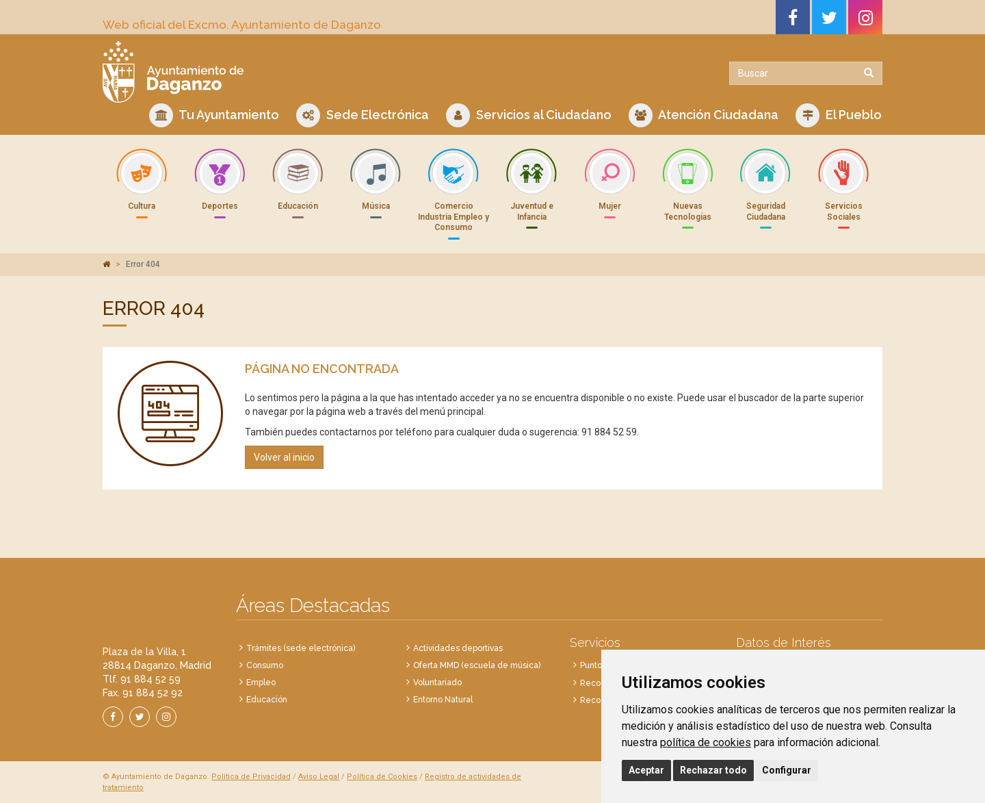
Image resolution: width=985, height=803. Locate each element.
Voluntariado (437, 682)
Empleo (261, 682)
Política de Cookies (382, 776)
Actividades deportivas (458, 648)
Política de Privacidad (251, 776)
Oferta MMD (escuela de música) (476, 665)
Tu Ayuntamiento (214, 115)
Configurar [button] (786, 770)
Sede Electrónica (362, 115)
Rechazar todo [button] (713, 770)
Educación (266, 699)
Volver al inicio (284, 457)
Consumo (264, 665)
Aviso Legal (318, 776)
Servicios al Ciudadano (529, 115)
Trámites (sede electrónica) (300, 648)
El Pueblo (839, 115)
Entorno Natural (443, 699)
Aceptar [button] (646, 770)
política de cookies (705, 742)
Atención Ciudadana (703, 115)
